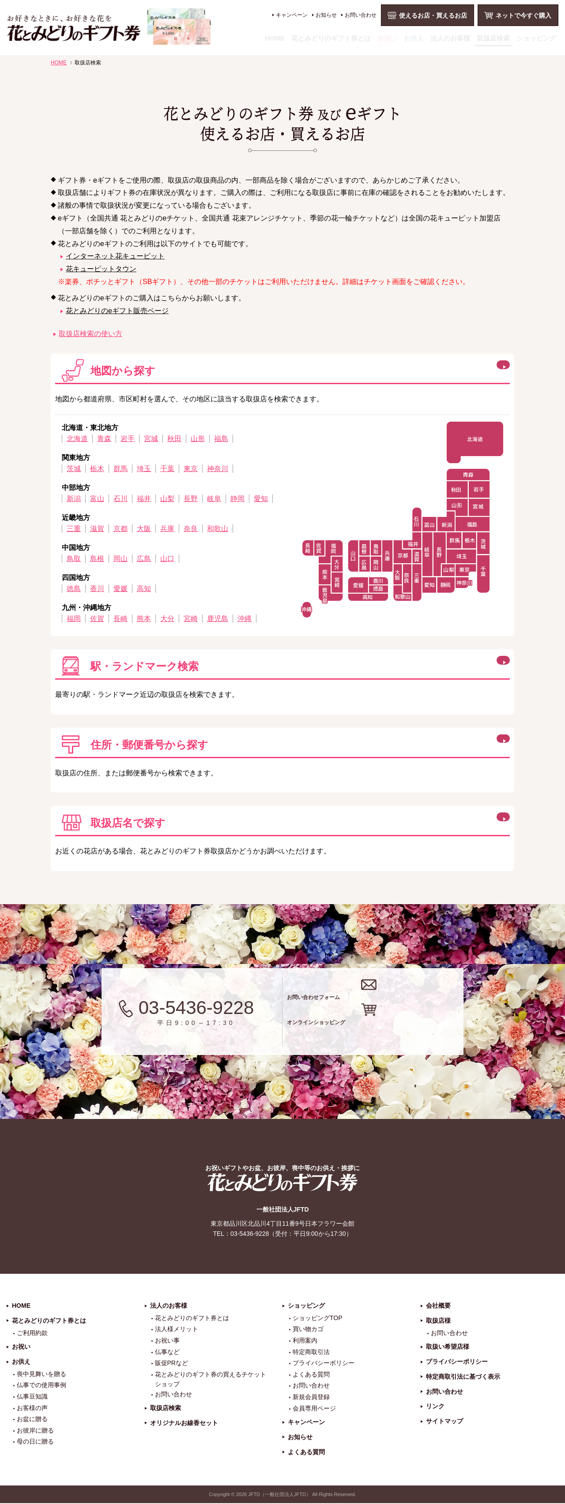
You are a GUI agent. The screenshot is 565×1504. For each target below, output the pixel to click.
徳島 (74, 588)
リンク (435, 1406)
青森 (104, 438)
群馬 (120, 468)
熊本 (144, 618)
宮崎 (191, 618)
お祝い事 (167, 1340)
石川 (120, 498)
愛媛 (120, 588)
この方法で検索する (455, 664)
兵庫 (167, 528)
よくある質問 (311, 1374)
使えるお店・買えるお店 (433, 15)
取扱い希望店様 (447, 1347)
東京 (191, 468)
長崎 (120, 618)
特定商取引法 (311, 1352)
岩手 (128, 438)
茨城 (74, 468)
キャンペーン (292, 15)
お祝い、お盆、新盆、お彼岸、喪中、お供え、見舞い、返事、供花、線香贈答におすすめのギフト (109, 26)
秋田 (174, 438)
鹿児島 (217, 618)
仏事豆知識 (32, 1396)
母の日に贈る (35, 1442)
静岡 (237, 498)
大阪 (144, 528)
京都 (120, 528)
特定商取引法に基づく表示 (463, 1377)
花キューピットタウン (101, 269)
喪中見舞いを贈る (41, 1374)
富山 (97, 498)
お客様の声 (32, 1408)
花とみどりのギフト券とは (331, 38)
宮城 (151, 438)
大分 (167, 618)
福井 (144, 498)
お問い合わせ (361, 15)
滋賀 (97, 528)
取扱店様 (438, 1320)
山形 (198, 438)
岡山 (120, 558)
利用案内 (305, 1340)
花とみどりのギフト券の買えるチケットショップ (210, 1379)
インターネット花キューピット (115, 256)
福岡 (74, 618)
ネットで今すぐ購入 (523, 15)
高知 (144, 588)
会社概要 (438, 1305)
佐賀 (97, 618)
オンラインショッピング (385, 1029)
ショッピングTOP (318, 1318)
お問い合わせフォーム (378, 994)
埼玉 (144, 468)
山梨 (167, 498)
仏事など (167, 1352)
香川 (97, 588)
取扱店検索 (493, 38)
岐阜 (214, 498)
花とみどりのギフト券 (282, 1183)
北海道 (77, 438)
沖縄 (244, 618)
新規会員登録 (311, 1397)
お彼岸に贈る (35, 1430)
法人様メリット (176, 1329)
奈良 (191, 528)
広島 (144, 558)
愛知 (261, 498)
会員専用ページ (314, 1408)
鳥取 (74, 558)
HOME (275, 38)
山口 (167, 558)
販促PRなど (171, 1363)
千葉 (167, 468)
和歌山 (217, 528)
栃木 (97, 468)
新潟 (74, 498)
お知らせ (326, 15)
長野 (191, 498)
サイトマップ (444, 1421)
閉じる (434, 369)
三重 (74, 528)
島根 (97, 558)
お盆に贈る (32, 1419)
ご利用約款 (32, 1333)
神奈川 (217, 468)
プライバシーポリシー (323, 1363)
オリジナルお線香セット (184, 1423)
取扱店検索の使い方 (90, 333)
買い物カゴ (308, 1329)
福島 (221, 438)
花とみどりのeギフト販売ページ (117, 310)
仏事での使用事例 (41, 1385)
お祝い (387, 38)
